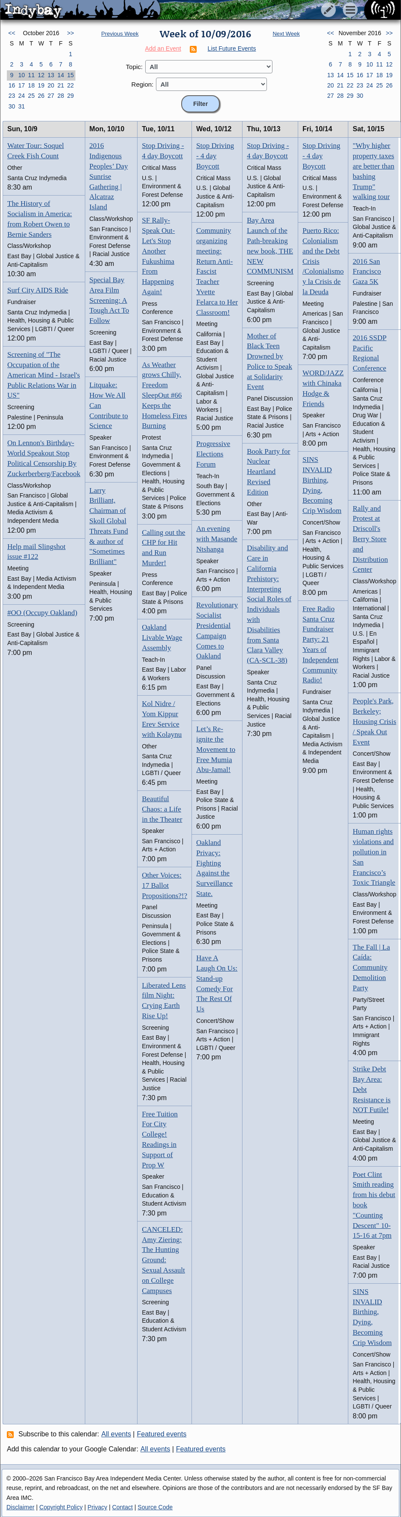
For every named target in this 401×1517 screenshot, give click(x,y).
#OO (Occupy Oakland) (42, 613)
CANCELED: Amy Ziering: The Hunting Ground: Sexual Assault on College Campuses (163, 1260)
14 (60, 75)
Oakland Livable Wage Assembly (162, 637)
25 (31, 95)
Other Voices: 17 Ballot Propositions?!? (164, 885)
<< (11, 33)
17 (21, 85)
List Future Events (232, 48)
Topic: (134, 66)
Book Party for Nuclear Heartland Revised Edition (268, 471)
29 (70, 95)
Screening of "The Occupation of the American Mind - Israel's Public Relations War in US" (43, 374)
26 (41, 95)
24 (21, 95)
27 (51, 95)
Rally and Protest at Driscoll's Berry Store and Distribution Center (370, 539)
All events (116, 1434)
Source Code (155, 1507)
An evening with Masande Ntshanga (216, 539)
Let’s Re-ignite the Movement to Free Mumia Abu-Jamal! (215, 749)
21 (60, 85)
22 (70, 85)
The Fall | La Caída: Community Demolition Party (371, 967)
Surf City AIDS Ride (37, 290)
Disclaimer (20, 1507)
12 (41, 75)
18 (31, 85)
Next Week (285, 33)
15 (70, 75)
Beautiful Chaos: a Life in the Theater (162, 809)
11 (31, 75)
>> (70, 33)
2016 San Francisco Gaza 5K (367, 271)
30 (12, 106)
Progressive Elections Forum (213, 454)
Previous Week (119, 33)
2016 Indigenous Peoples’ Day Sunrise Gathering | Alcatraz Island (109, 176)
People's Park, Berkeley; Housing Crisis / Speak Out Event (374, 721)
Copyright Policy (61, 1507)
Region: (143, 84)
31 (21, 106)
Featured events (162, 1434)
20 (51, 85)
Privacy (97, 1507)
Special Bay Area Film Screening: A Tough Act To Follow (109, 300)
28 (60, 95)
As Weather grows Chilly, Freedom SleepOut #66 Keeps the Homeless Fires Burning (164, 395)
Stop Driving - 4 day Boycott (215, 156)
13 (51, 75)
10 (21, 75)
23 (12, 95)
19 (41, 85)
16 (12, 85)
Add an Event (163, 48)
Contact (122, 1507)
